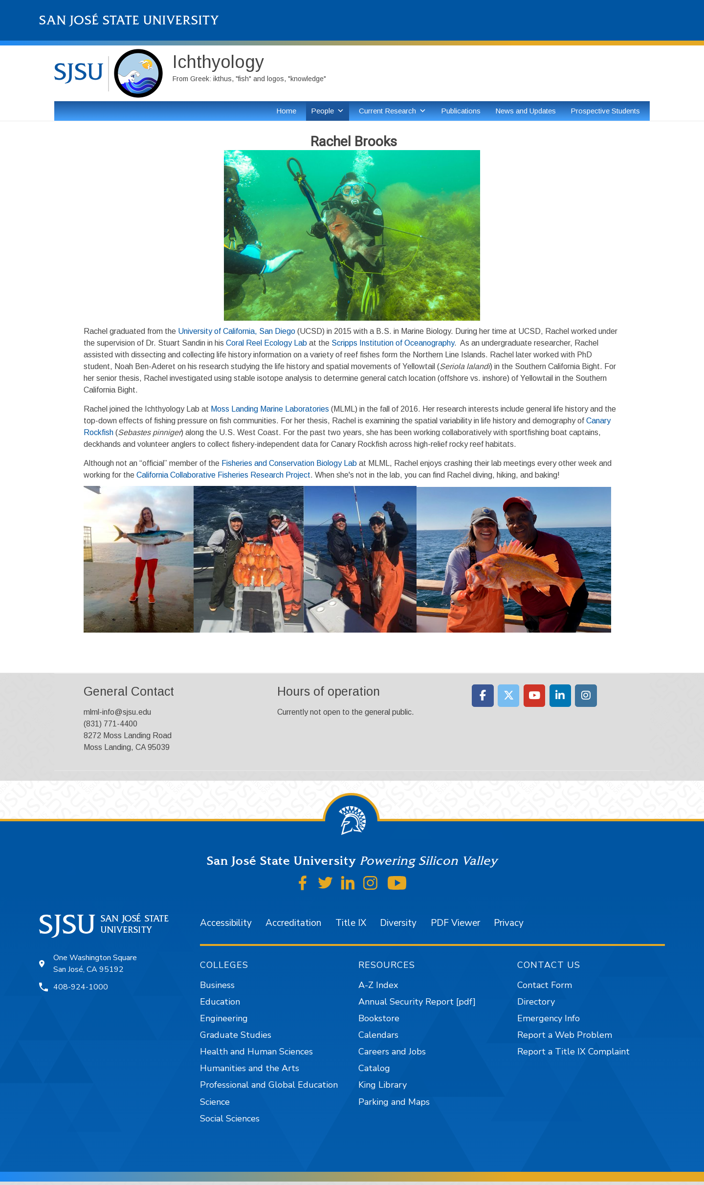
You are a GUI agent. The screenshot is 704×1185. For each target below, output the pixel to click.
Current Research (387, 111)
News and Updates (525, 111)
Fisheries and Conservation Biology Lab (289, 463)
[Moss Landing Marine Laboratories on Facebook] (483, 695)
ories (320, 409)
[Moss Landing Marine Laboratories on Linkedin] (561, 695)
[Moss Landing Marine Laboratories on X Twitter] (509, 695)
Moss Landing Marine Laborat (261, 409)
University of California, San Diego (236, 331)
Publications (461, 111)
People (322, 111)
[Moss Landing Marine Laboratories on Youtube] (535, 695)
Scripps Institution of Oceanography (392, 343)
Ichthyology (218, 62)
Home (286, 111)
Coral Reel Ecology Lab (266, 343)
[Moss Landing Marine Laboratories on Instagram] (586, 695)
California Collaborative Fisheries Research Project (223, 475)
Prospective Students (605, 111)
